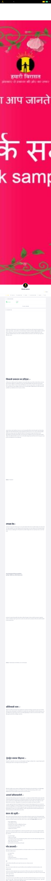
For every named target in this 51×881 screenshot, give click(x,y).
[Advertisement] (25, 12)
